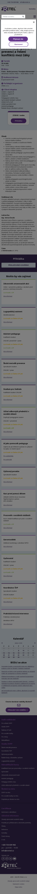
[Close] (33, 22)
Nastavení (19, 44)
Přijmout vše (18, 39)
